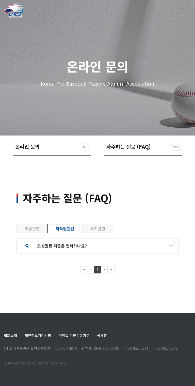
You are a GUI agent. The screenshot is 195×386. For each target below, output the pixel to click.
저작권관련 (64, 246)
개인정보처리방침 (38, 335)
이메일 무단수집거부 (74, 335)
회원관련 (32, 246)
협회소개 (10, 335)
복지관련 (97, 246)
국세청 (102, 335)
